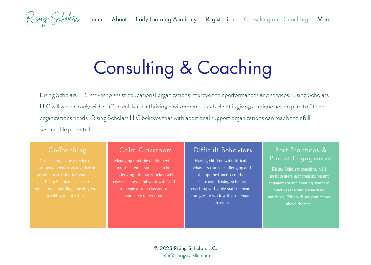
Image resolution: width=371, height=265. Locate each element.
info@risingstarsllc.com (185, 255)
